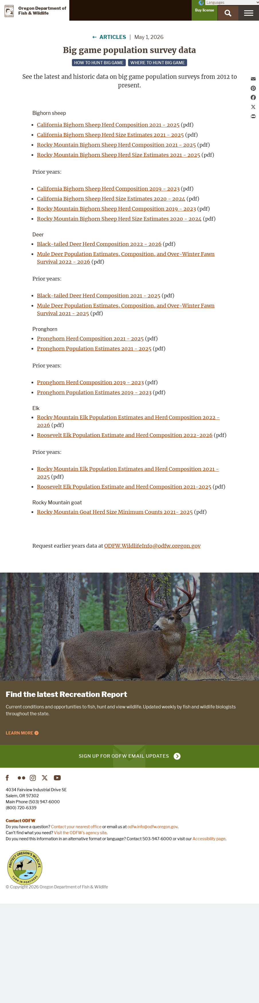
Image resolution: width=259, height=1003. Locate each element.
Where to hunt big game (157, 62)
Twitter (45, 877)
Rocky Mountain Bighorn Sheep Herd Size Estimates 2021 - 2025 (118, 253)
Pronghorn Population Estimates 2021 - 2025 (94, 447)
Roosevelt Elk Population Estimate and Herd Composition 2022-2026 (125, 534)
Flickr (21, 877)
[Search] (228, 13)
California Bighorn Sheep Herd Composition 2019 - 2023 (108, 287)
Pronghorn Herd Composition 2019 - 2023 (90, 481)
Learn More (19, 832)
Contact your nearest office (76, 925)
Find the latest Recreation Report (66, 793)
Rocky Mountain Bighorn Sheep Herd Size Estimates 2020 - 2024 (119, 317)
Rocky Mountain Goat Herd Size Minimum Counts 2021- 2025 (115, 611)
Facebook (9, 877)
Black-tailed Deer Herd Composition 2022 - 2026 (99, 343)
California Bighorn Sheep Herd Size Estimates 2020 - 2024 (111, 297)
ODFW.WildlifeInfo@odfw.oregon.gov (152, 645)
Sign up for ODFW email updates (124, 855)
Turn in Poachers (25, 967)
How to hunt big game (98, 62)
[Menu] (248, 13)
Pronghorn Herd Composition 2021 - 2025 (90, 437)
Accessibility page (209, 937)
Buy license (204, 10)
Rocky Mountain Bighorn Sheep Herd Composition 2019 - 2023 (116, 307)
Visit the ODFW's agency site (80, 931)
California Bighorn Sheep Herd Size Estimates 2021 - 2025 (110, 233)
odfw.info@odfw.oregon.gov (152, 925)
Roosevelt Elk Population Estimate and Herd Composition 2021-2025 (124, 586)
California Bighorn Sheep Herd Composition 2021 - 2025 (108, 223)
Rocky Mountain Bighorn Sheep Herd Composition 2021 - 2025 (116, 243)
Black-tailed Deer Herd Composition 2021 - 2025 (98, 394)
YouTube (57, 877)
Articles (112, 37)
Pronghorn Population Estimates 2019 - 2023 (94, 491)
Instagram (33, 877)
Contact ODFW (21, 919)
